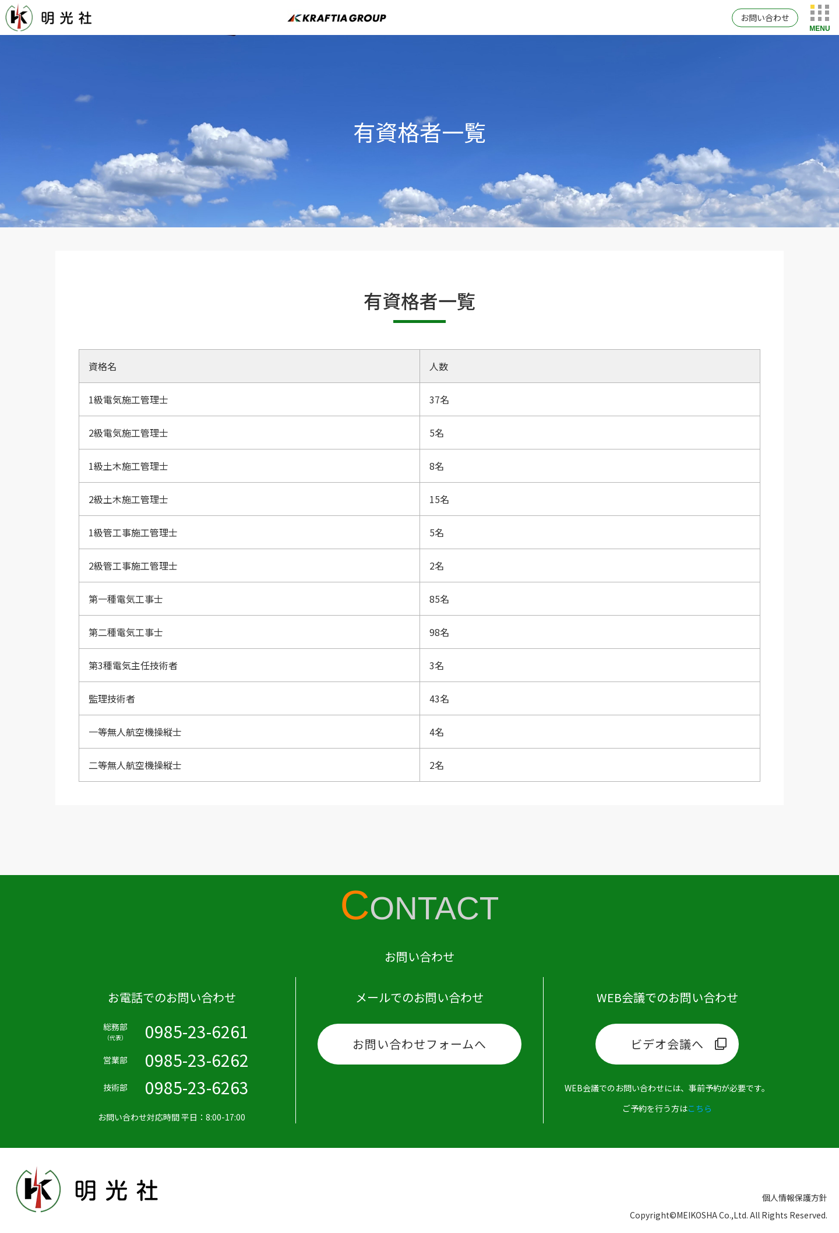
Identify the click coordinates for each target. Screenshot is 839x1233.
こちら (700, 1108)
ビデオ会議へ (667, 1043)
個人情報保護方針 (794, 1197)
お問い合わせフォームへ (419, 1043)
